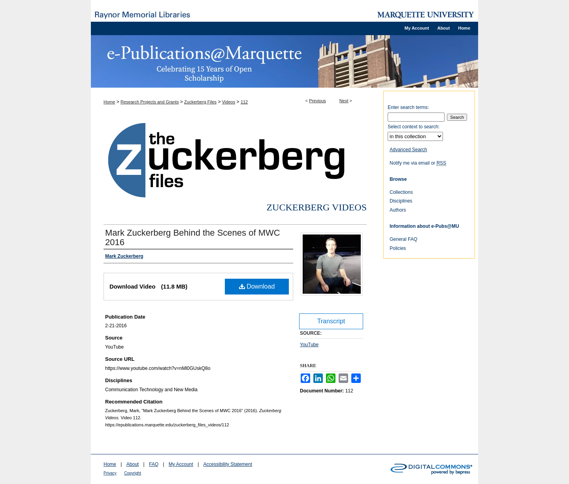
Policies (398, 248)
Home (109, 101)
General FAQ (403, 239)
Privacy (110, 473)
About (132, 464)
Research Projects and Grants (150, 101)
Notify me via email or (418, 163)
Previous (317, 100)
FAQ (153, 464)
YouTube (309, 344)
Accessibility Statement (227, 464)
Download (257, 286)
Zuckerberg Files (200, 101)
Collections (401, 192)
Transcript (331, 321)
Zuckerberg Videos (316, 207)
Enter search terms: (408, 107)
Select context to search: (413, 126)
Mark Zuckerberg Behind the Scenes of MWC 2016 (192, 237)
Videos (228, 101)
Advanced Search (408, 149)
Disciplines (401, 201)
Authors (398, 210)
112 (244, 101)
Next (344, 100)
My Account (181, 464)
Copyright (132, 473)
